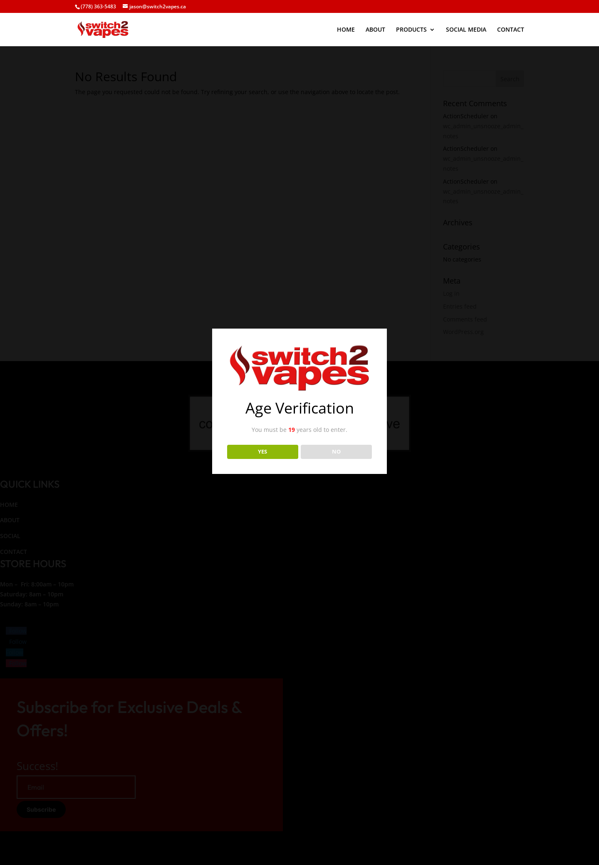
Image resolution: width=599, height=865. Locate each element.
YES (262, 451)
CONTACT (510, 30)
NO (336, 451)
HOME (346, 30)
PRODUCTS (411, 30)
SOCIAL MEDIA (466, 30)
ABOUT (375, 30)
